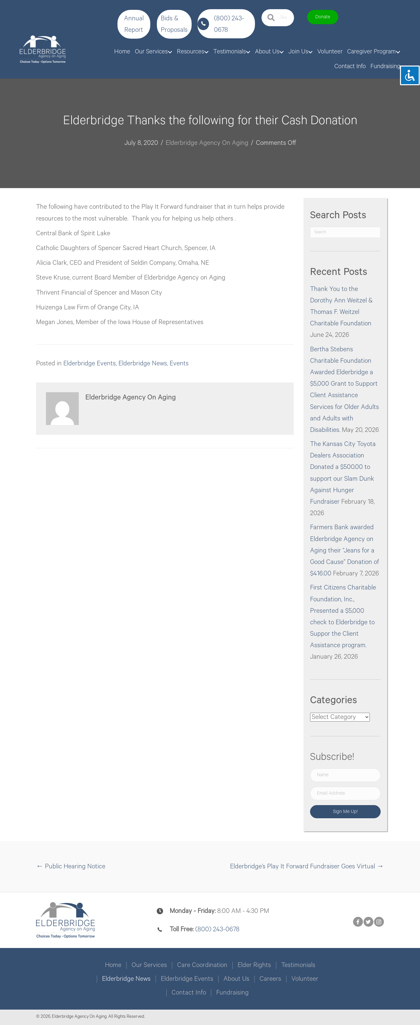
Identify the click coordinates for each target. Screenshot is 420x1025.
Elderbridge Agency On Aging (207, 143)
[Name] (345, 775)
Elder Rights (254, 965)
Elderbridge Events (89, 363)
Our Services (149, 965)
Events (179, 363)
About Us (236, 979)
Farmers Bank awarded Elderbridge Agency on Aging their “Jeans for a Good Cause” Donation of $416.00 (344, 550)
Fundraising (232, 992)
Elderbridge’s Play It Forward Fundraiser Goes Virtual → (307, 866)
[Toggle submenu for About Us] (281, 52)
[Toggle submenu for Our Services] (170, 52)
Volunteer (304, 979)
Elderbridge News (142, 363)
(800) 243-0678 (217, 929)
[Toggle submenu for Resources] (206, 52)
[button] (133, 24)
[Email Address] (345, 793)
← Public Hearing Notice (70, 866)
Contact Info (189, 992)
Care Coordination (202, 965)
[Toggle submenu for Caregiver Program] (398, 52)
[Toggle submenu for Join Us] (310, 52)
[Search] (345, 232)
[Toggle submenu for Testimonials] (248, 52)
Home (113, 965)
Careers (270, 979)
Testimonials (298, 965)
